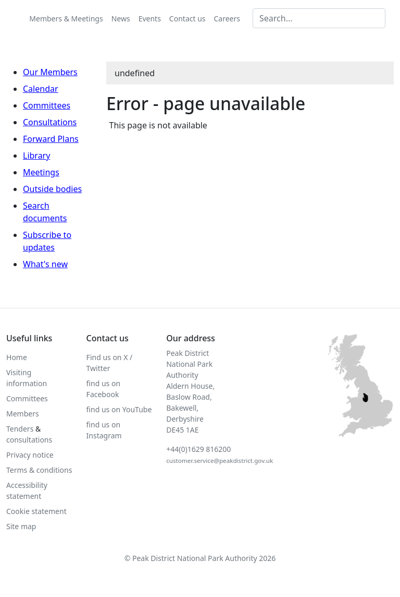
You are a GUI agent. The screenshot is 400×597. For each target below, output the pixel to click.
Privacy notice (30, 455)
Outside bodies (52, 189)
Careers (227, 18)
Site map (21, 526)
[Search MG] (319, 18)
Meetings (41, 172)
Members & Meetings (66, 18)
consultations (29, 440)
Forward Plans (51, 139)
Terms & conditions (39, 470)
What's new (45, 264)
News (120, 18)
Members (22, 414)
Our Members (50, 72)
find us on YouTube (119, 409)
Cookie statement (36, 511)
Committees (46, 105)
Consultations (50, 122)
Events (150, 18)
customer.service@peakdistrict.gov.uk (219, 460)
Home (16, 357)
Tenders (19, 429)
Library (36, 155)
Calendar (40, 88)
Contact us (187, 18)
